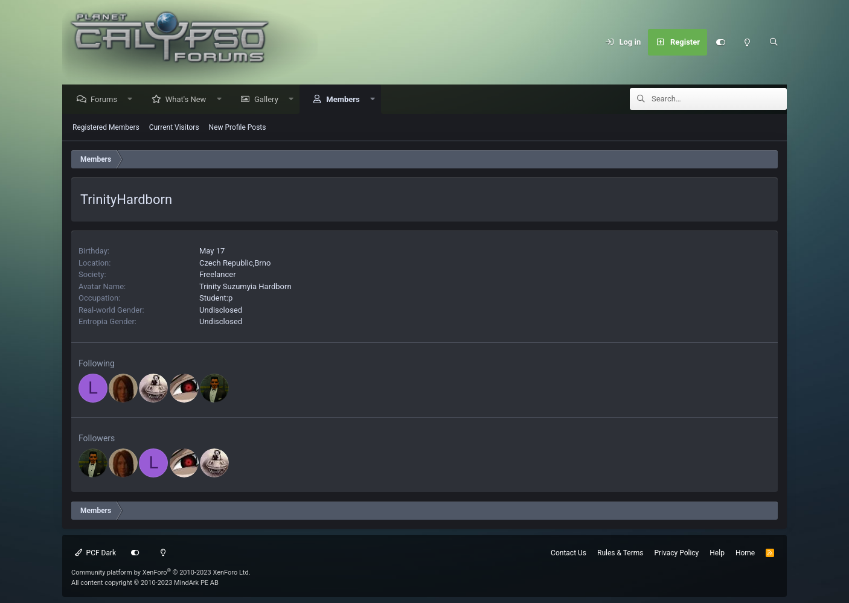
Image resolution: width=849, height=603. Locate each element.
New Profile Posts (237, 128)
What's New (189, 99)
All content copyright (145, 583)
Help (717, 553)
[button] (133, 100)
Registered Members (105, 128)
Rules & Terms (620, 553)
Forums (107, 99)
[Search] (773, 42)
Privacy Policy (676, 553)
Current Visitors (174, 128)
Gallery (269, 99)
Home (745, 553)
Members (345, 99)
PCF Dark (95, 553)
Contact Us (568, 553)
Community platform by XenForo (161, 572)
